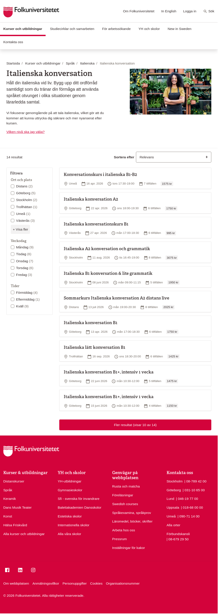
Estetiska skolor (70, 516)
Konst (7, 516)
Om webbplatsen (16, 583)
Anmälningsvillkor (45, 583)
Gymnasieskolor (70, 490)
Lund (170, 498)
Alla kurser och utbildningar (24, 534)
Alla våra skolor (69, 534)
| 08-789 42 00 (195, 481)
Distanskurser (13, 481)
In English (168, 11)
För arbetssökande (116, 29)
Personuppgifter (75, 583)
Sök (208, 11)
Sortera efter (124, 157)
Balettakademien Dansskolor (79, 507)
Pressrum (119, 539)
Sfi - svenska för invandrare (78, 498)
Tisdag (23, 254)
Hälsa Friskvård (15, 525)
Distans (24, 186)
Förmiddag (27, 292)
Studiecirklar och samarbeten (72, 29)
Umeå (23, 214)
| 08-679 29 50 (178, 539)
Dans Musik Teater (17, 507)
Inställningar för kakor (128, 548)
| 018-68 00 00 (192, 507)
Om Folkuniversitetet (138, 11)
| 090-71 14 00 (189, 516)
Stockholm (26, 200)
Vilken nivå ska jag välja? (25, 132)
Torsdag (24, 268)
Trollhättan (26, 207)
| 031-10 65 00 (194, 490)
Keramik (9, 498)
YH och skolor (149, 29)
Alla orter (173, 525)
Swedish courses (125, 504)
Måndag (25, 247)
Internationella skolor (73, 525)
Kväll (22, 306)
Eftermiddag (28, 299)
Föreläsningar (122, 495)
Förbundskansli (178, 534)
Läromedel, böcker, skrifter (132, 521)
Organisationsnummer (123, 583)
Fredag (24, 275)
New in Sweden (179, 29)
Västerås (25, 220)
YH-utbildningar (69, 481)
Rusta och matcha (126, 486)
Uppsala (173, 507)
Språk (7, 490)
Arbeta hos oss (123, 530)
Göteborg (25, 193)
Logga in (189, 11)
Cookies (96, 583)
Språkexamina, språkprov (131, 513)
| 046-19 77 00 (187, 498)
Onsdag (24, 261)
